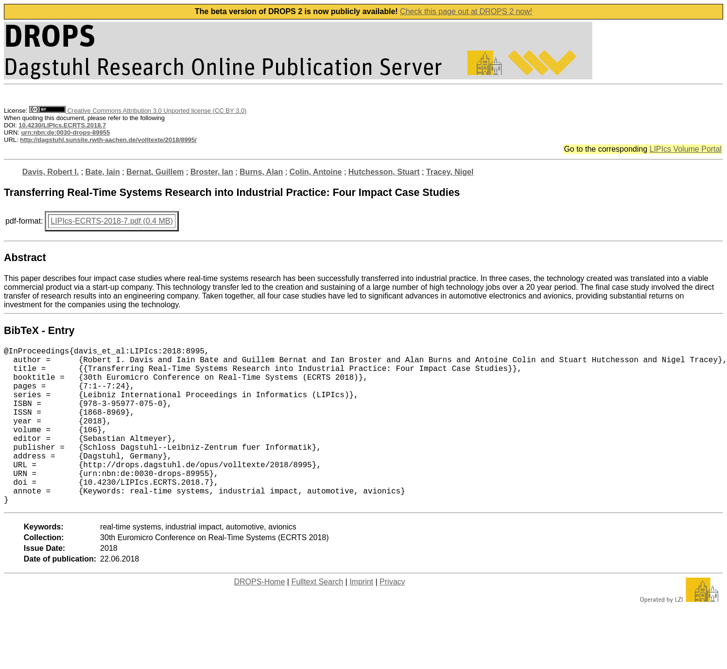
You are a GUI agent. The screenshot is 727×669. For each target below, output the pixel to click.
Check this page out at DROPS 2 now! (466, 11)
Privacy (392, 617)
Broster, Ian (211, 172)
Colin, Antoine (316, 172)
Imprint (361, 617)
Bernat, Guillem (155, 172)
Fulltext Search (317, 617)
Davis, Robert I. (50, 172)
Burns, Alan (261, 172)
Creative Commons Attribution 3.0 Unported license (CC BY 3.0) (137, 110)
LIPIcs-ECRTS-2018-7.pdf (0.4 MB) (112, 221)
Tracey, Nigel (450, 172)
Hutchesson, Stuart (384, 172)
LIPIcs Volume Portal (685, 149)
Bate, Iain (103, 172)
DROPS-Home (259, 617)
